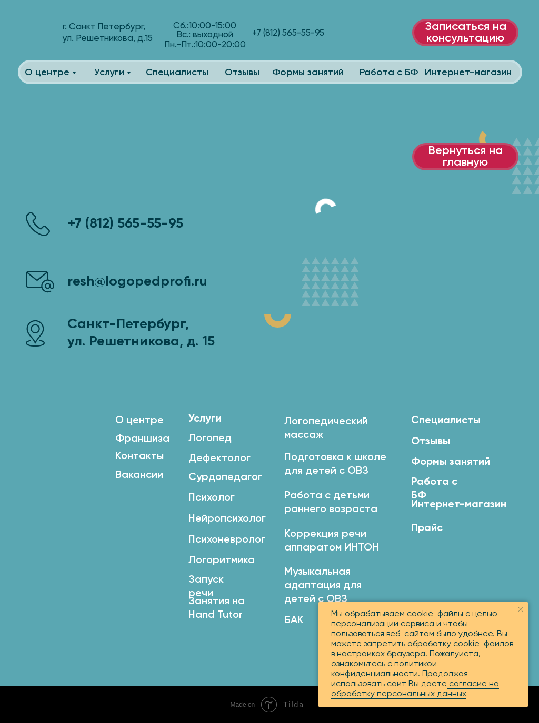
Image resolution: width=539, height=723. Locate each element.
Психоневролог (226, 540)
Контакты (139, 456)
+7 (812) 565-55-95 (125, 224)
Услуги (109, 72)
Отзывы (242, 72)
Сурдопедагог (225, 477)
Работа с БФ (389, 72)
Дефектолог (219, 458)
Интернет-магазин (468, 72)
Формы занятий (308, 72)
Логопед (210, 438)
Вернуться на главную (465, 156)
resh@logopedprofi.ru (137, 282)
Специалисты (177, 72)
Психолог (211, 498)
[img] (38, 34)
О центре (47, 72)
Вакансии (139, 475)
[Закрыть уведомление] (520, 609)
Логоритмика (221, 560)
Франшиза (142, 439)
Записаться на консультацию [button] (465, 32)
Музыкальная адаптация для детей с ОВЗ (323, 586)
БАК (294, 620)
